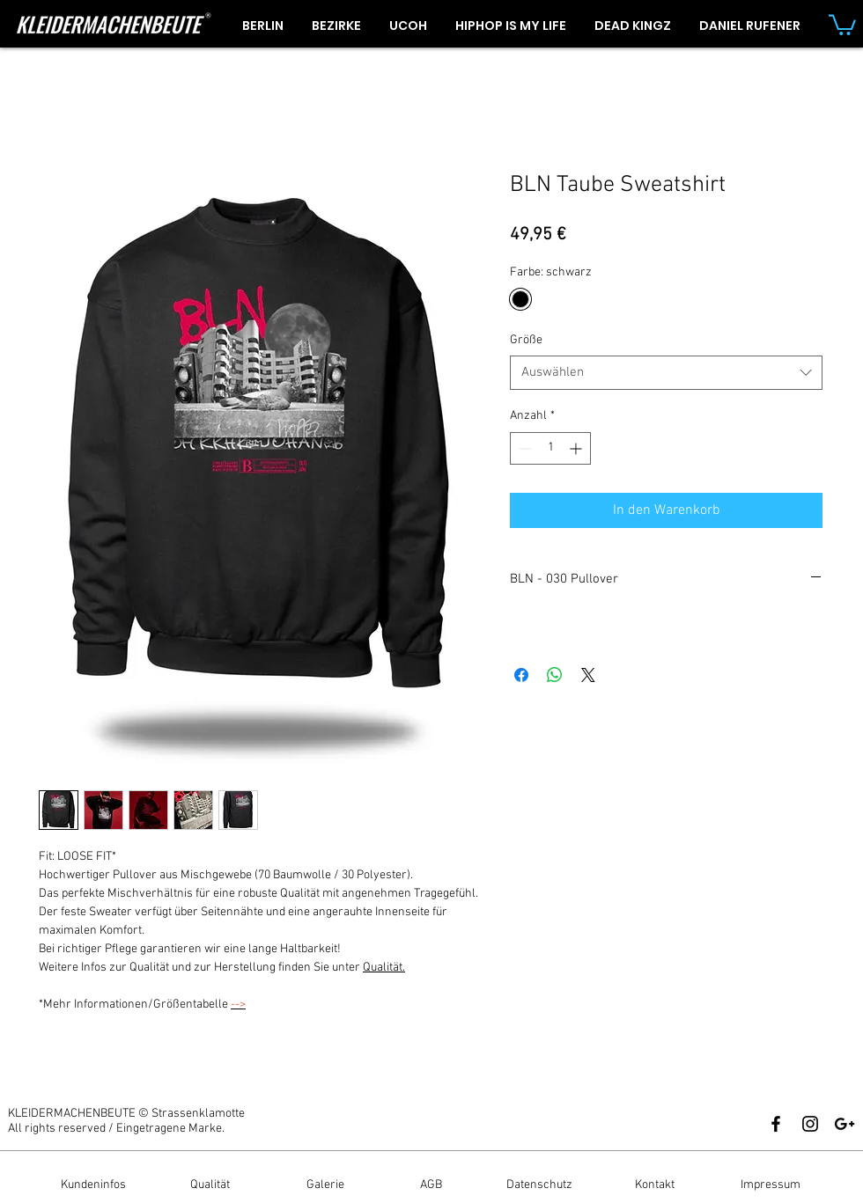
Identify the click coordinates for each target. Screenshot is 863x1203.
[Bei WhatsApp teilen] (554, 675)
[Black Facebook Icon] (775, 1123)
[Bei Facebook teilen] (521, 675)
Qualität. (384, 967)
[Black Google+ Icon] (844, 1123)
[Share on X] (588, 675)
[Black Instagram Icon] (810, 1123)
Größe (526, 340)
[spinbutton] (550, 448)
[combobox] (666, 373)
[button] (842, 23)
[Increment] (577, 448)
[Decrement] (524, 448)
